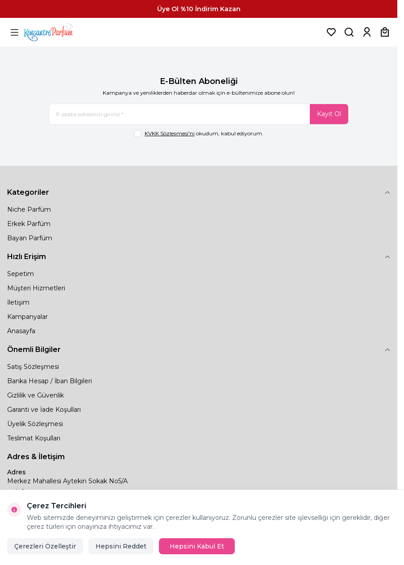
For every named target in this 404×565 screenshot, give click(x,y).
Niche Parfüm (29, 209)
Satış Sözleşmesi (33, 367)
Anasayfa (21, 331)
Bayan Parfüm (29, 238)
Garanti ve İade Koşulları (44, 410)
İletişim (18, 302)
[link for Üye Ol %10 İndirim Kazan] (198, 9)
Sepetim (20, 274)
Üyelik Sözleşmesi (35, 424)
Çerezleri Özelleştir (45, 546)
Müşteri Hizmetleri (36, 288)
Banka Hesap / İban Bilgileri (49, 381)
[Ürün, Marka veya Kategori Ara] (349, 32)
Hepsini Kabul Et (197, 546)
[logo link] (59, 32)
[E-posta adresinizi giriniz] (198, 114)
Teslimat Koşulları (33, 438)
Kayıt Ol (329, 114)
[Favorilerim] (331, 32)
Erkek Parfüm (28, 224)
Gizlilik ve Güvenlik (35, 395)
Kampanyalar (27, 317)
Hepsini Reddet (121, 546)
